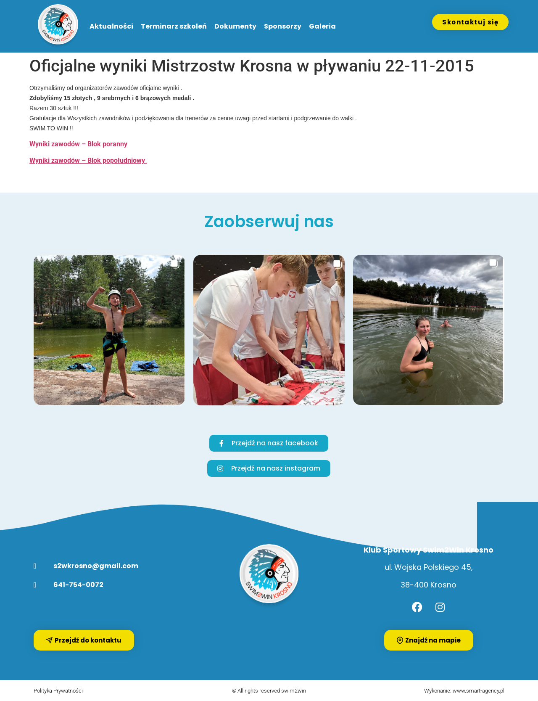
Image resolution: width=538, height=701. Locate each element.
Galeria (322, 26)
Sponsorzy (282, 26)
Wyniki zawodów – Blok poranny (78, 144)
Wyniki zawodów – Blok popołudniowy (88, 160)
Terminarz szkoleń (174, 26)
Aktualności (111, 26)
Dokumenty (235, 26)
